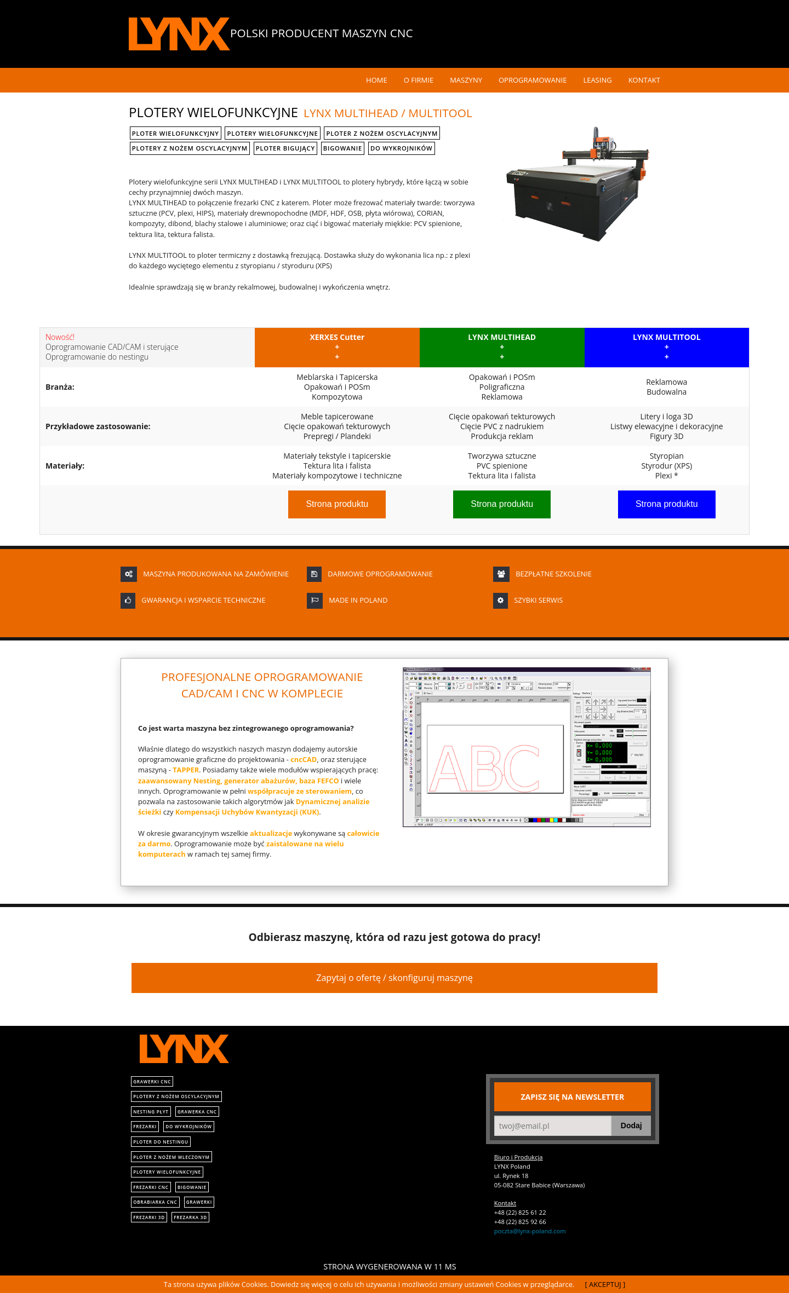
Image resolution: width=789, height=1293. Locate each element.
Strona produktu (337, 504)
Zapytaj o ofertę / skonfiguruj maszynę (394, 978)
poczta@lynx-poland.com (530, 1231)
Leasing (597, 80)
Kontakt (644, 80)
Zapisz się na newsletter (573, 1097)
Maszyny (466, 80)
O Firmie (418, 80)
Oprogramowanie (533, 80)
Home (376, 80)
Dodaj (631, 1125)
